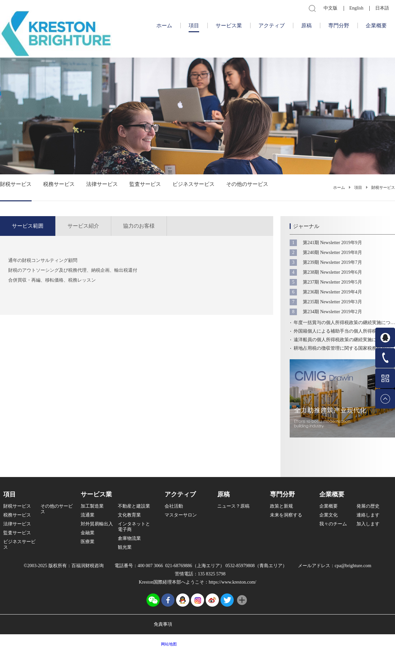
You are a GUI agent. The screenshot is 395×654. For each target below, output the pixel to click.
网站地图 (168, 644)
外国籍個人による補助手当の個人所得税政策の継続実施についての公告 (344, 331)
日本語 (382, 8)
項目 (358, 187)
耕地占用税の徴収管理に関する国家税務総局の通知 (344, 348)
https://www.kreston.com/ (232, 582)
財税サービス (383, 187)
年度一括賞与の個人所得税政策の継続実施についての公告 (344, 322)
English (356, 8)
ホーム (164, 25)
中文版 (330, 8)
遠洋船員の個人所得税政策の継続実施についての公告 (344, 339)
